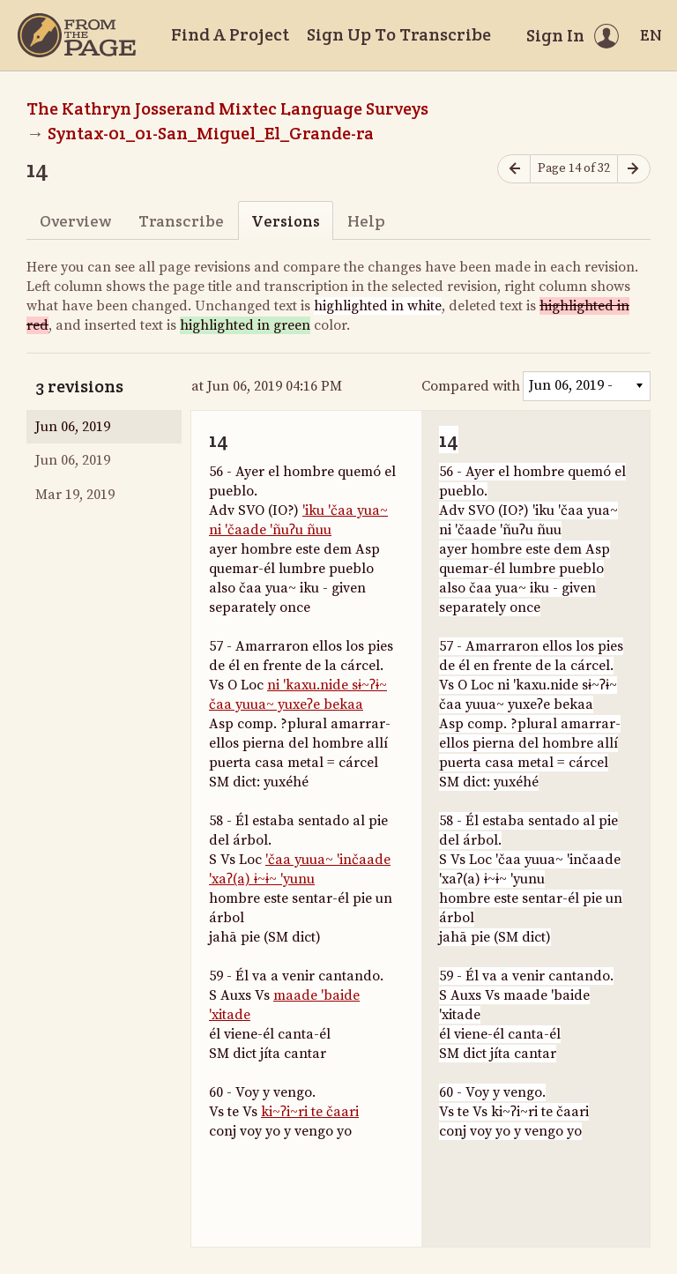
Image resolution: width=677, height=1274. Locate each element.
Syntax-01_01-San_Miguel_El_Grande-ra (211, 133)
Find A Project (230, 34)
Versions (285, 221)
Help (366, 221)
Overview (75, 221)
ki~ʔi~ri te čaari (310, 1112)
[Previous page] (514, 168)
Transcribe (181, 221)
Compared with (470, 386)
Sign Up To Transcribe (399, 34)
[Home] (77, 35)
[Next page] (634, 168)
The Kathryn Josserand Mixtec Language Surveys (227, 108)
